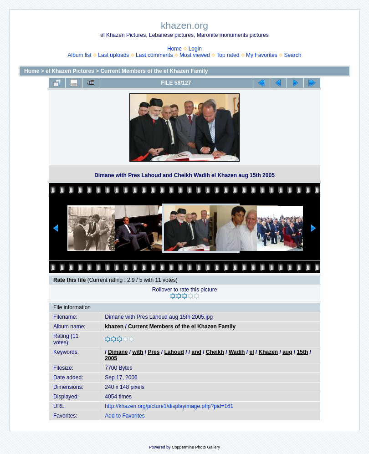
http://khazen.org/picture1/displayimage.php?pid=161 (169, 406)
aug (287, 352)
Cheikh (215, 352)
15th (302, 352)
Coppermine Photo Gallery (196, 447)
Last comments (154, 55)
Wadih (237, 352)
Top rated (227, 55)
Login (195, 49)
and (196, 352)
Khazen (268, 352)
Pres (153, 352)
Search (292, 55)
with (137, 352)
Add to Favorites (124, 416)
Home (174, 49)
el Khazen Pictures (70, 71)
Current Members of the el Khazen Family (154, 71)
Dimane (118, 352)
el (251, 352)
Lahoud (174, 352)
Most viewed (194, 55)
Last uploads (113, 55)
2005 (111, 358)
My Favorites (261, 55)
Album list (80, 55)
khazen (114, 326)
